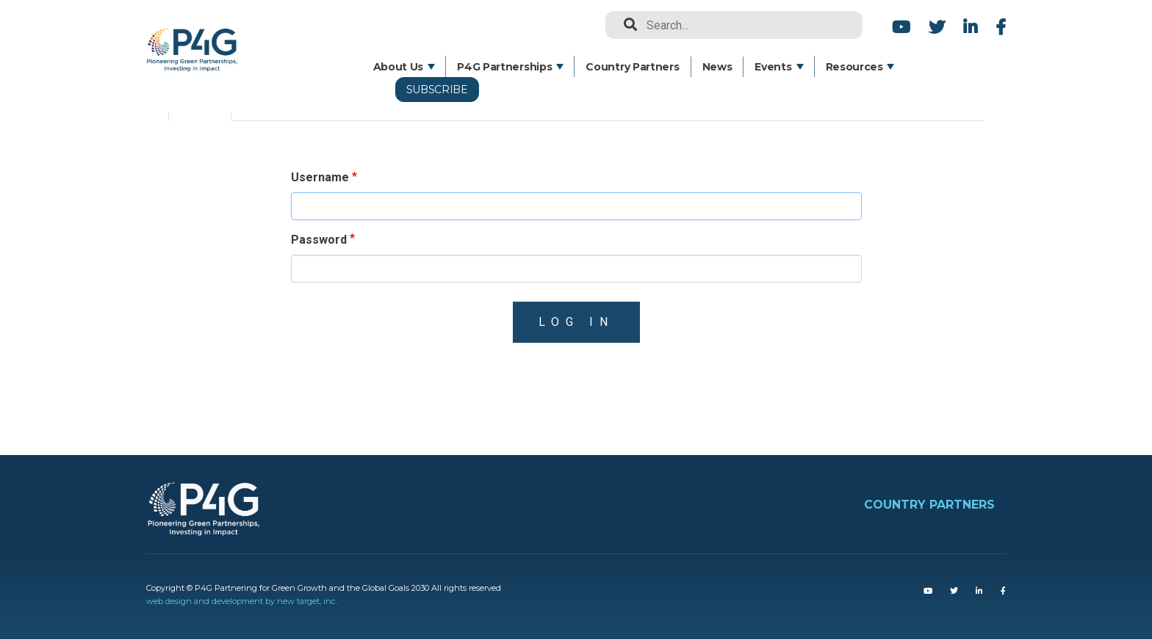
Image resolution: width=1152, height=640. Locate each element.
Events (773, 66)
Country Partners (632, 66)
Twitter (936, 27)
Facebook (999, 27)
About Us (398, 66)
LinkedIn (970, 27)
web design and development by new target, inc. (241, 601)
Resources (854, 66)
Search (624, 25)
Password (319, 240)
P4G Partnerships (504, 66)
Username (320, 177)
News (717, 66)
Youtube (901, 27)
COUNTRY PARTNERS (929, 505)
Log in (576, 322)
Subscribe (437, 89)
